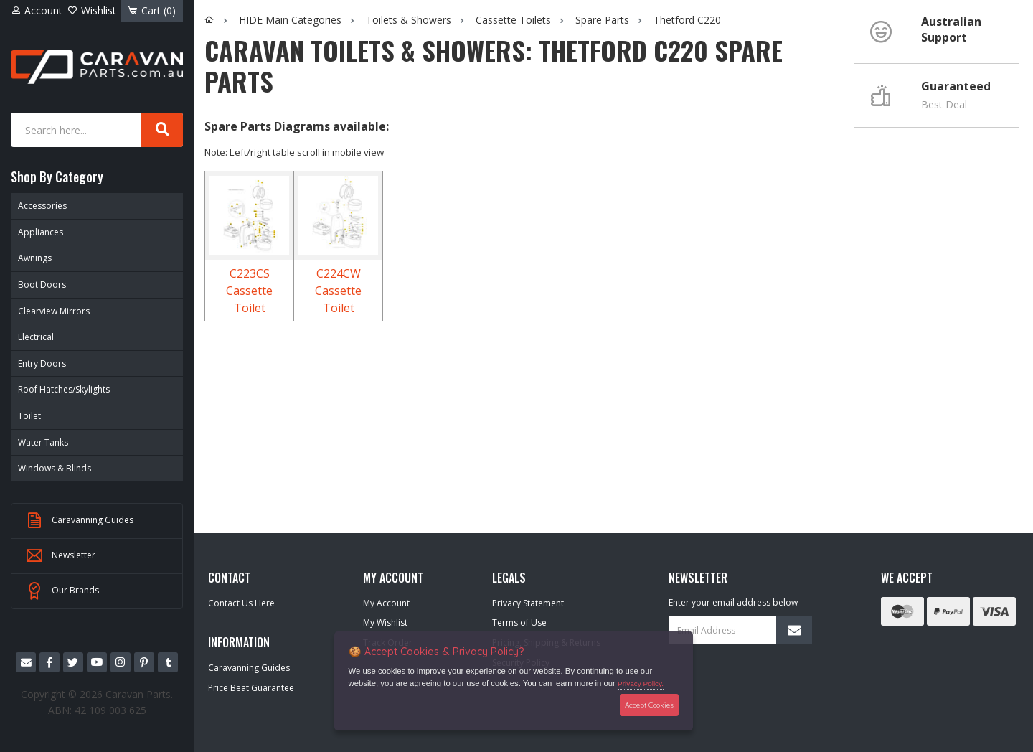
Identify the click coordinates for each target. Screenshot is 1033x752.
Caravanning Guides (79, 521)
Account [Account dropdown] (36, 10)
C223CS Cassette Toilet (249, 290)
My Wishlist (385, 622)
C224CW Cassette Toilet (338, 290)
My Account (386, 603)
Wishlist (91, 10)
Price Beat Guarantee (251, 688)
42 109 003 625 (110, 710)
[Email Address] (740, 630)
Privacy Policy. (641, 683)
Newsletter (60, 556)
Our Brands (62, 591)
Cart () (152, 10)
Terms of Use (519, 622)
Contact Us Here (241, 603)
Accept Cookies (649, 704)
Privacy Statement (528, 603)
